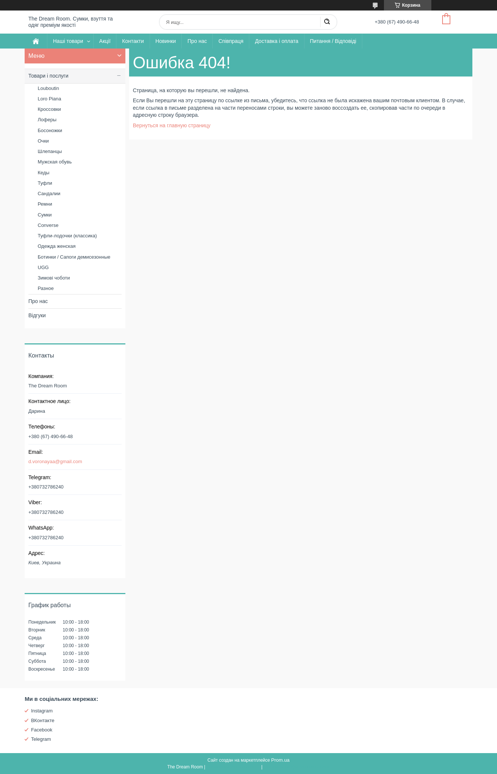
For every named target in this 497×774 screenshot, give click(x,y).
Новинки (166, 41)
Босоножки (50, 130)
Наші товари (68, 41)
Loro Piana (49, 99)
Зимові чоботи (54, 278)
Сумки (45, 215)
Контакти (133, 41)
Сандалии (49, 193)
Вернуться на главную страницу (171, 125)
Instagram (42, 711)
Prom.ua (280, 760)
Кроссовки (49, 109)
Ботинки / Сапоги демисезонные (74, 257)
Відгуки (37, 315)
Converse (48, 225)
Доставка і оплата (276, 41)
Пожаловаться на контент (233, 767)
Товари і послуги (48, 76)
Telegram (41, 739)
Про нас (197, 41)
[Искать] (327, 22)
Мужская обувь (55, 162)
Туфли (45, 183)
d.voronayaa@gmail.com (55, 461)
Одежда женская (56, 246)
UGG (43, 267)
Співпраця (230, 41)
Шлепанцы (50, 151)
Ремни (45, 204)
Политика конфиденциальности (297, 767)
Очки (43, 141)
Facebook (41, 730)
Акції (104, 41)
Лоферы (47, 119)
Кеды (43, 172)
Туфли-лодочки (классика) (67, 235)
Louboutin (48, 88)
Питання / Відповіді (333, 41)
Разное (46, 288)
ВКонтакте (42, 720)
